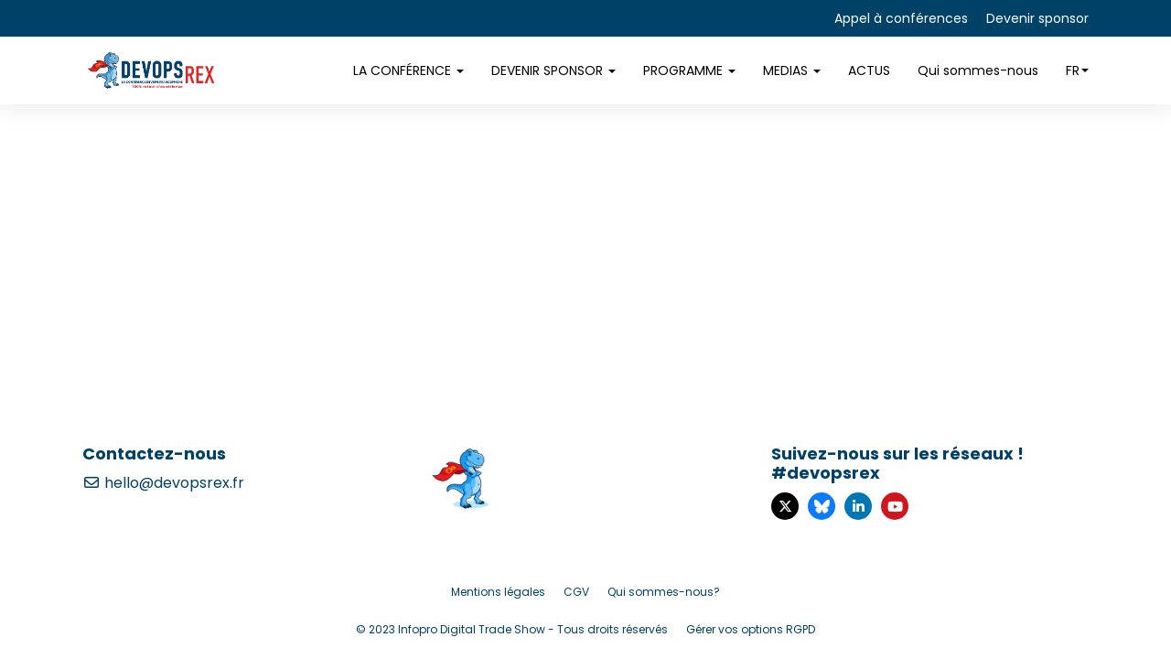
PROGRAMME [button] (689, 70)
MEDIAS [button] (792, 70)
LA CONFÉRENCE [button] (408, 70)
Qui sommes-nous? (663, 592)
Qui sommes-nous (978, 70)
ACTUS (869, 70)
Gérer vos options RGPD (750, 629)
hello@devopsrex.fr (163, 482)
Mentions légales (498, 592)
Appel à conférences (901, 18)
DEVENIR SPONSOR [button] (553, 70)
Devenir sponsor (1037, 18)
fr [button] (1077, 70)
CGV (576, 592)
